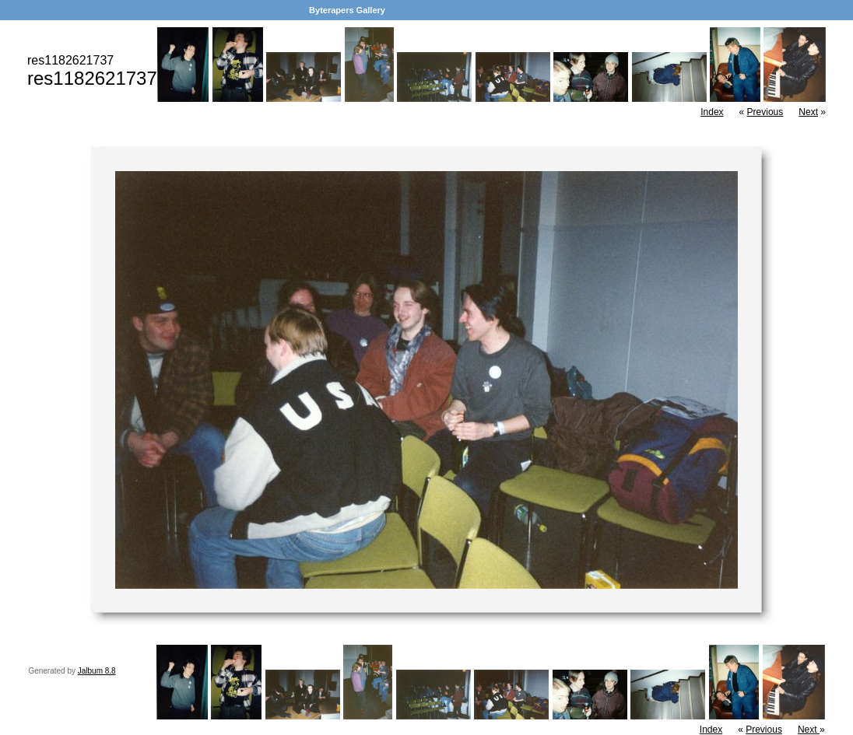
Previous (765, 112)
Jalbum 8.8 (97, 671)
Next (808, 112)
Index (711, 112)
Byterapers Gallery (347, 10)
